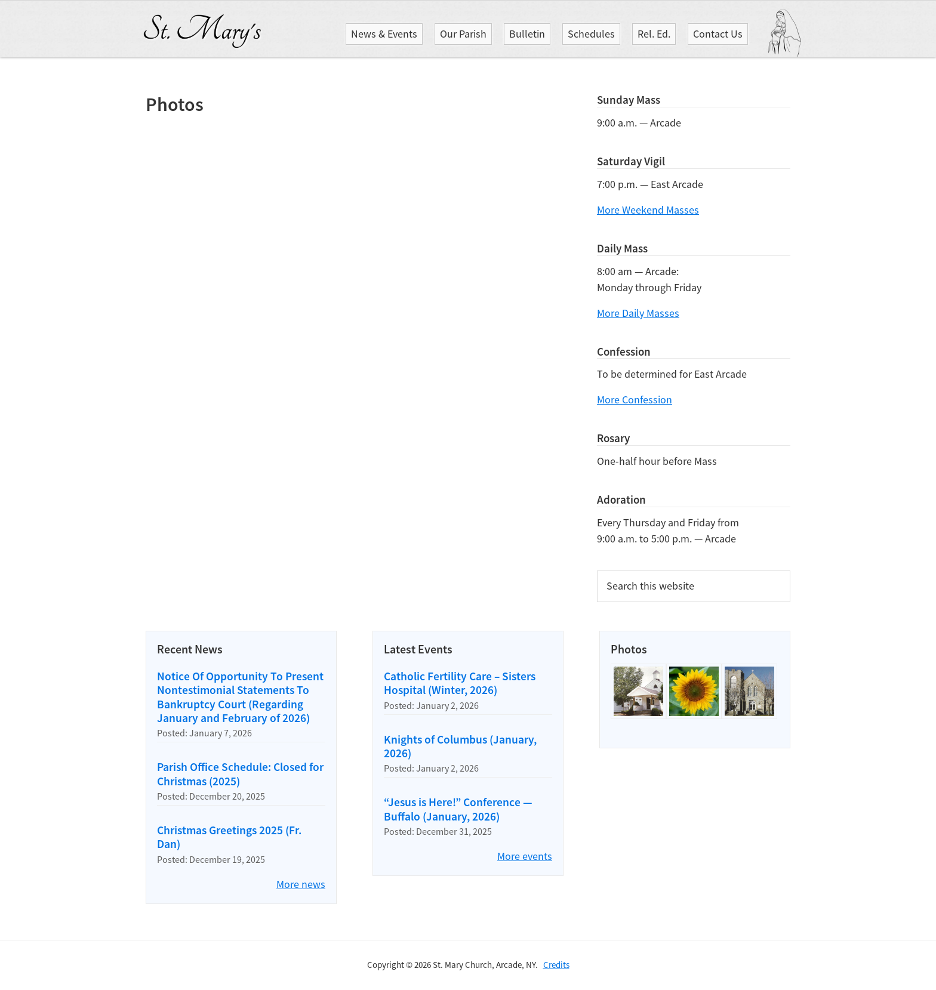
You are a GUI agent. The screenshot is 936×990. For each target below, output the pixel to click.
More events (524, 856)
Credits (556, 964)
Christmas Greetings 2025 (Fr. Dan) (229, 837)
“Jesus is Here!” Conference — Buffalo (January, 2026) (458, 809)
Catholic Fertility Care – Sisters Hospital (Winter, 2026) (459, 683)
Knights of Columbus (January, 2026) (460, 746)
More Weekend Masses (648, 210)
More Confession (634, 399)
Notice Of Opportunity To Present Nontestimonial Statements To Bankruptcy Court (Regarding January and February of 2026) (240, 697)
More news (300, 884)
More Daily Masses (638, 313)
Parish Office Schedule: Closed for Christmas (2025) (240, 774)
